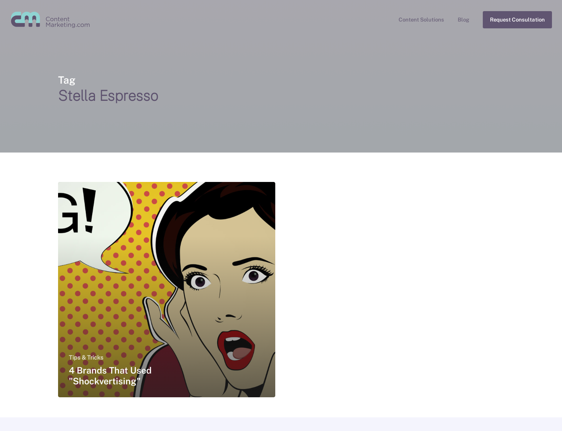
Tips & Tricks (86, 357)
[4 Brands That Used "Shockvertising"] (167, 290)
